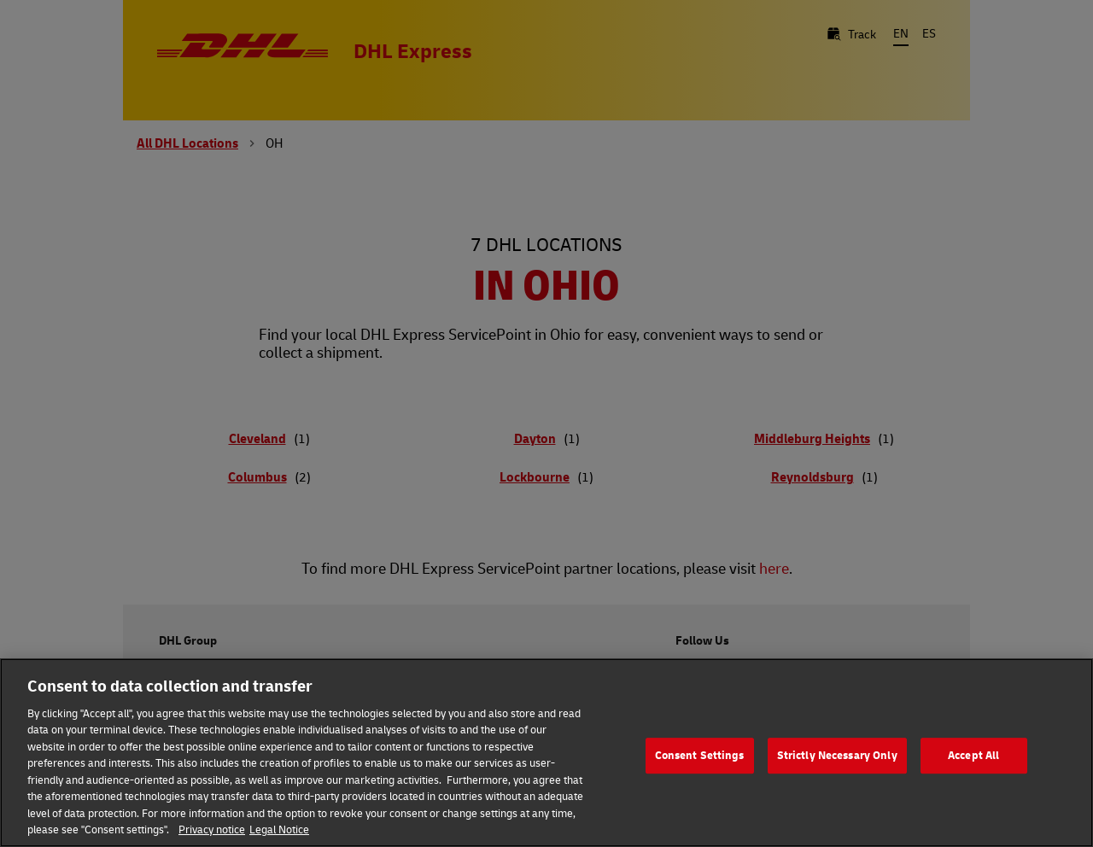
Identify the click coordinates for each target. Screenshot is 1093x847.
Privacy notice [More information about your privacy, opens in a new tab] (211, 829)
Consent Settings (700, 755)
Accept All (973, 755)
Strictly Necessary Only (837, 755)
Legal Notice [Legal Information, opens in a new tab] (279, 829)
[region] (546, 752)
